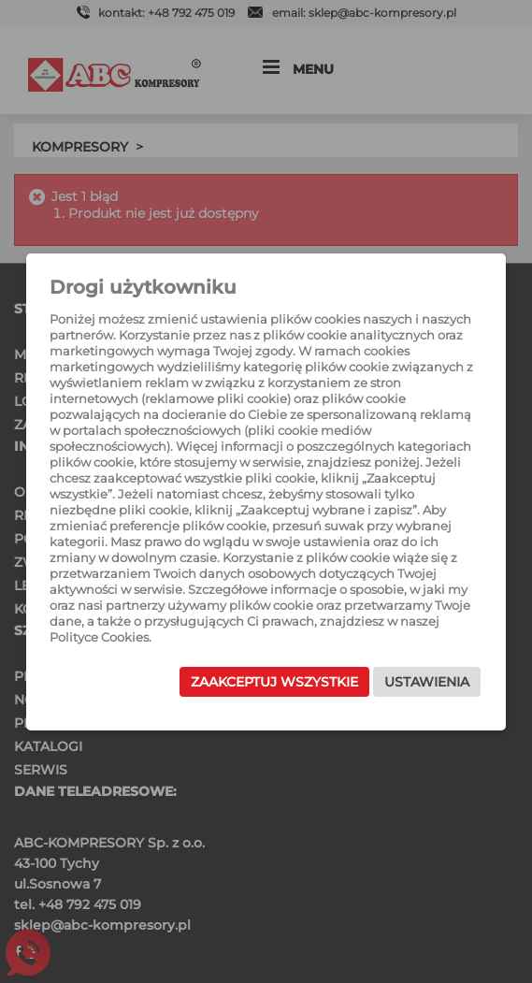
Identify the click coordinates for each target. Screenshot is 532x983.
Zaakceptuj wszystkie (274, 681)
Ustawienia (426, 681)
